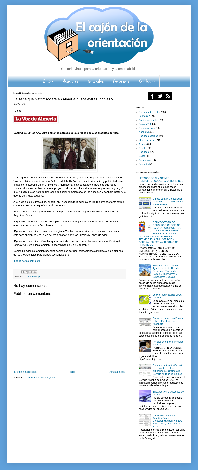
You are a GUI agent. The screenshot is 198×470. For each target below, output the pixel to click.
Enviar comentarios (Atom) (42, 377)
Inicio (48, 81)
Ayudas (143, 144)
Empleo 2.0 (145, 124)
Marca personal (147, 140)
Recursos (121, 81)
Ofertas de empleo (33, 276)
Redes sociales (147, 128)
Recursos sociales (148, 136)
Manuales (70, 81)
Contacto (147, 81)
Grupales (96, 81)
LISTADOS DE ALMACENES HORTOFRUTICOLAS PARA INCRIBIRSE (161, 179)
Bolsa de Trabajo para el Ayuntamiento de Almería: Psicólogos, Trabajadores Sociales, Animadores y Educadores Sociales (166, 271)
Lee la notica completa (27, 260)
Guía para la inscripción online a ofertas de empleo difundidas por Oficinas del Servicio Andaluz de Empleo (168, 369)
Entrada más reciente (25, 371)
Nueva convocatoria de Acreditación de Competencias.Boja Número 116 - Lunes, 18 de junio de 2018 (167, 421)
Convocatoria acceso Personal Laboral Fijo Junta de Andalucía (169, 321)
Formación (144, 116)
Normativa (144, 132)
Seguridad (144, 164)
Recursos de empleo (149, 112)
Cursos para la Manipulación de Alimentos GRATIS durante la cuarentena (168, 201)
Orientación (145, 160)
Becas (142, 156)
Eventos (143, 148)
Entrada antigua (116, 371)
